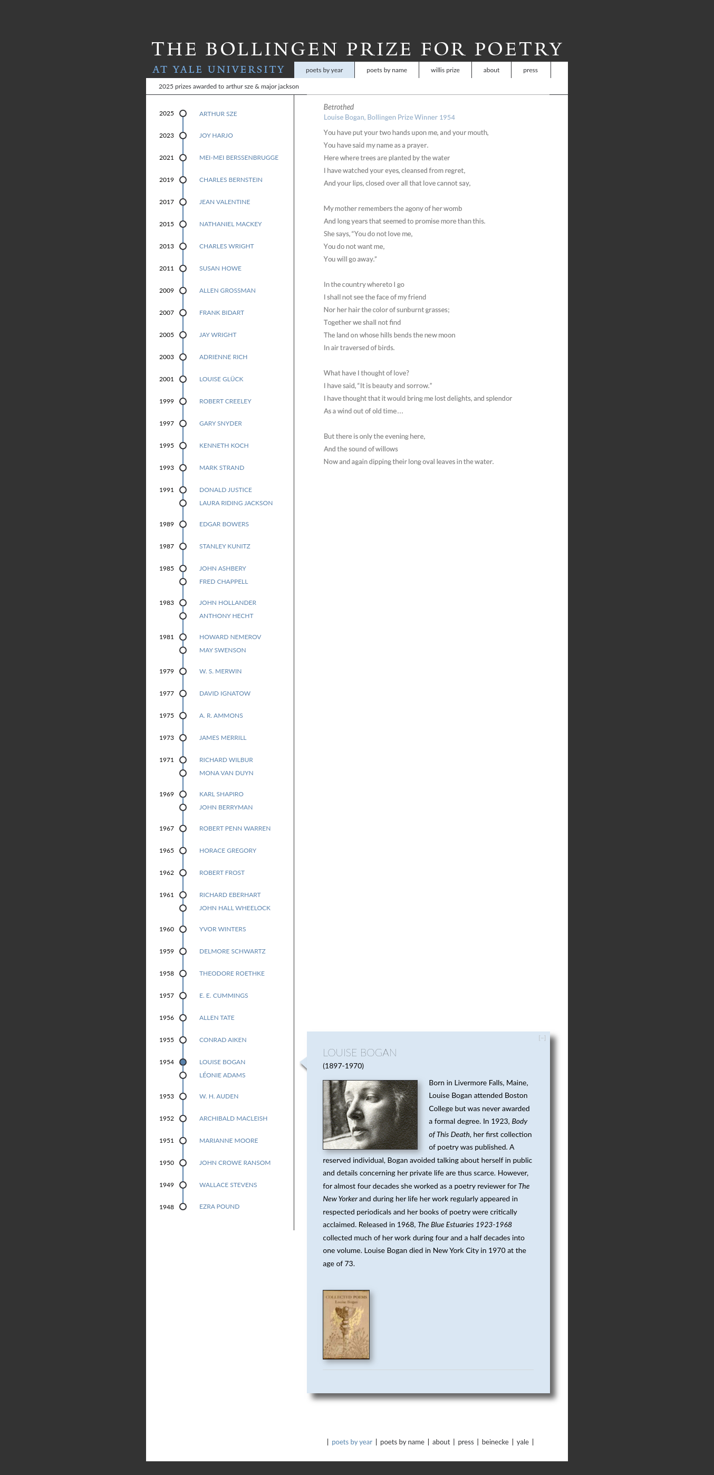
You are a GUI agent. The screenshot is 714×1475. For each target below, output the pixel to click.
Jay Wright (217, 321)
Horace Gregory (227, 837)
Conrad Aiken (223, 1026)
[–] (542, 1024)
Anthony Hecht (226, 602)
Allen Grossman (227, 277)
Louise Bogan (222, 1048)
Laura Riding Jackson (236, 489)
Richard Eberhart (230, 881)
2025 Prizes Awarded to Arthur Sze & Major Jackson (229, 72)
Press (530, 56)
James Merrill (223, 724)
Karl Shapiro (221, 780)
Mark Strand (221, 454)
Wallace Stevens (228, 1171)
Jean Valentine (224, 188)
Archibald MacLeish (233, 1104)
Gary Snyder (220, 409)
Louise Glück (221, 365)
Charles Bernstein (231, 166)
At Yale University (220, 56)
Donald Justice (225, 476)
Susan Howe (220, 254)
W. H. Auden (218, 1082)
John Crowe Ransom (235, 1149)
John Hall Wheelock (235, 894)
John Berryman (226, 793)
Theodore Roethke (232, 959)
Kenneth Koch (224, 432)
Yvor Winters (222, 915)
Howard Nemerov (230, 623)
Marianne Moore (228, 1127)
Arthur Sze (218, 100)
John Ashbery (222, 554)
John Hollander (227, 589)
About (491, 56)
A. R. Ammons (221, 702)
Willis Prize (445, 56)
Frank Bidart (221, 299)
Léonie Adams (222, 1061)
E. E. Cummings (223, 982)
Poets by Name (386, 56)
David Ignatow (224, 679)
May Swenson (222, 636)
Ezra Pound (219, 1193)
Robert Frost (222, 859)
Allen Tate (217, 1004)
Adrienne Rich (223, 343)
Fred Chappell (223, 568)
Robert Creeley (225, 387)
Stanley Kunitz (224, 532)
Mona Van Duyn (226, 759)
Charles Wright (226, 232)
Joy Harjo (216, 122)
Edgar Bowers (224, 510)
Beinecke (495, 1428)
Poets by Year (324, 56)
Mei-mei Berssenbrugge (238, 144)
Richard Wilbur (226, 746)
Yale (523, 1428)
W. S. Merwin (220, 657)
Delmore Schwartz (232, 937)
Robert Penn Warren (235, 814)
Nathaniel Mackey (230, 210)
